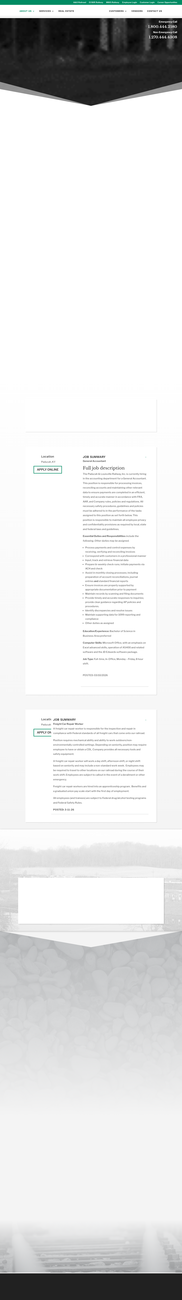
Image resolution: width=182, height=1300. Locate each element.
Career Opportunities (167, 2)
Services (45, 14)
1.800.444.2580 (162, 27)
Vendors (137, 14)
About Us (25, 14)
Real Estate (66, 14)
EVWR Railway (96, 2)
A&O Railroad (79, 2)
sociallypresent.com (115, 1295)
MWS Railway (112, 2)
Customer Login (147, 2)
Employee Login (129, 2)
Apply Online (48, 469)
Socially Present (79, 1295)
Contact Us (154, 14)
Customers (116, 14)
